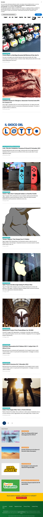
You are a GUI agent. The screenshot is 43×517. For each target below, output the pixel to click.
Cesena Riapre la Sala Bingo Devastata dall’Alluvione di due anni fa (21, 55)
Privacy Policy (27, 506)
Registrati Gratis (18, 506)
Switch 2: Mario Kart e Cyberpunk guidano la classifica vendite (20, 194)
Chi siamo (5, 506)
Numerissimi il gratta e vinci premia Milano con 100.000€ (18, 330)
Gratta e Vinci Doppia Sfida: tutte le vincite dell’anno (17, 410)
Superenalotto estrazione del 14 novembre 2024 (15, 364)
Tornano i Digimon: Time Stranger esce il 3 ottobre (16, 239)
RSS (3, 508)
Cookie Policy (35, 506)
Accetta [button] (38, 14)
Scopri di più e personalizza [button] (9, 14)
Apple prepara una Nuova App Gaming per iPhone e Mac (17, 285)
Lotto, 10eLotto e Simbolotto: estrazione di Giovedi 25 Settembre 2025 (21, 148)
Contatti (11, 506)
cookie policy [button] (19, 6)
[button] (41, 2)
